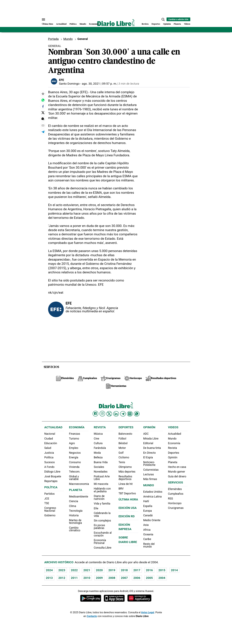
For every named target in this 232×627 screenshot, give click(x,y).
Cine (96, 438)
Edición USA (127, 508)
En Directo (149, 452)
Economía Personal (100, 542)
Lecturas (148, 474)
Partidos (49, 493)
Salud (47, 447)
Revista (145, 24)
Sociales (99, 466)
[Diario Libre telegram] (123, 413)
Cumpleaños (175, 493)
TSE (46, 503)
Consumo (75, 462)
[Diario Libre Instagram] (102, 413)
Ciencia (73, 501)
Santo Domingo (69, 83)
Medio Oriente (151, 520)
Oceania (148, 534)
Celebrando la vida (102, 514)
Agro (72, 443)
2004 (161, 578)
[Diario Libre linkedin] (116, 413)
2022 (74, 570)
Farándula (100, 447)
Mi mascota (101, 483)
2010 (86, 578)
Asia (146, 524)
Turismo (74, 438)
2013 (49, 578)
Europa (147, 510)
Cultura (98, 443)
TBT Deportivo (127, 493)
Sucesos (49, 462)
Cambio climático (74, 529)
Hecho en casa (177, 466)
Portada (53, 39)
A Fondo (49, 466)
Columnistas (151, 469)
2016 (149, 570)
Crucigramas (176, 507)
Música (98, 433)
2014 (174, 570)
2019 (111, 570)
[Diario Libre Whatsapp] (137, 413)
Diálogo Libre (52, 471)
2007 (124, 578)
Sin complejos (102, 520)
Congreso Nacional (50, 509)
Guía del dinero (177, 476)
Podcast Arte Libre (102, 478)
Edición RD (126, 516)
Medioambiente (78, 496)
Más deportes (126, 471)
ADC (146, 433)
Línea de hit (125, 483)
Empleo (73, 447)
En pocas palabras (99, 527)
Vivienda (74, 466)
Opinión (167, 24)
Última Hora (47, 24)
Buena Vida (101, 462)
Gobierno (49, 515)
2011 (74, 578)
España (147, 506)
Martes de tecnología (75, 522)
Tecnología (75, 510)
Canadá (148, 515)
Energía (73, 457)
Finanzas (74, 433)
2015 (161, 570)
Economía (93, 24)
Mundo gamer (176, 471)
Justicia (49, 452)
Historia (74, 515)
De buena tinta (152, 447)
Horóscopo (175, 503)
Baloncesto (125, 433)
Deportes (156, 24)
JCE (46, 498)
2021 (86, 570)
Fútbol (122, 438)
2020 (99, 570)
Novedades (100, 471)
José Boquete (52, 476)
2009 (99, 578)
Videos (187, 24)
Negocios (75, 452)
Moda (97, 452)
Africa (147, 529)
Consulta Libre (102, 547)
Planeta (177, 24)
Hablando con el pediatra (102, 490)
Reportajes (50, 481)
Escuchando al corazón (103, 534)
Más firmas (150, 479)
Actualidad (61, 24)
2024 (49, 570)
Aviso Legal (147, 612)
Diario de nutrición (99, 497)
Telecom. (74, 471)
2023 (61, 570)
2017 (136, 570)
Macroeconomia (79, 483)
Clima (72, 506)
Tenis (121, 462)
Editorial (148, 443)
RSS (170, 498)
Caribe (147, 539)
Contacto (92, 616)
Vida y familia (102, 503)
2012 (61, 578)
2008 (111, 578)
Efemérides (175, 489)
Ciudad (48, 438)
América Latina (152, 496)
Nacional (49, 433)
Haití (146, 501)
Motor (122, 447)
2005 (149, 578)
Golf (120, 452)
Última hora (128, 499)
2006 (136, 578)
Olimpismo (125, 466)
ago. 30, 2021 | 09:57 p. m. (99, 83)
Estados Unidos (152, 491)
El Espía (148, 457)
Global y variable (74, 478)
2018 (124, 570)
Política (73, 24)
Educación (50, 443)
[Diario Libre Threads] (130, 413)
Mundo (83, 24)
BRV (121, 488)
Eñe (96, 508)
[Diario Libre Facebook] (95, 413)
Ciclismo (123, 457)
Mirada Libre (150, 438)
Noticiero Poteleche (149, 464)
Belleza (98, 457)
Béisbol (122, 443)
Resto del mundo (149, 545)
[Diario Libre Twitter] (109, 413)
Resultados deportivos (125, 478)
